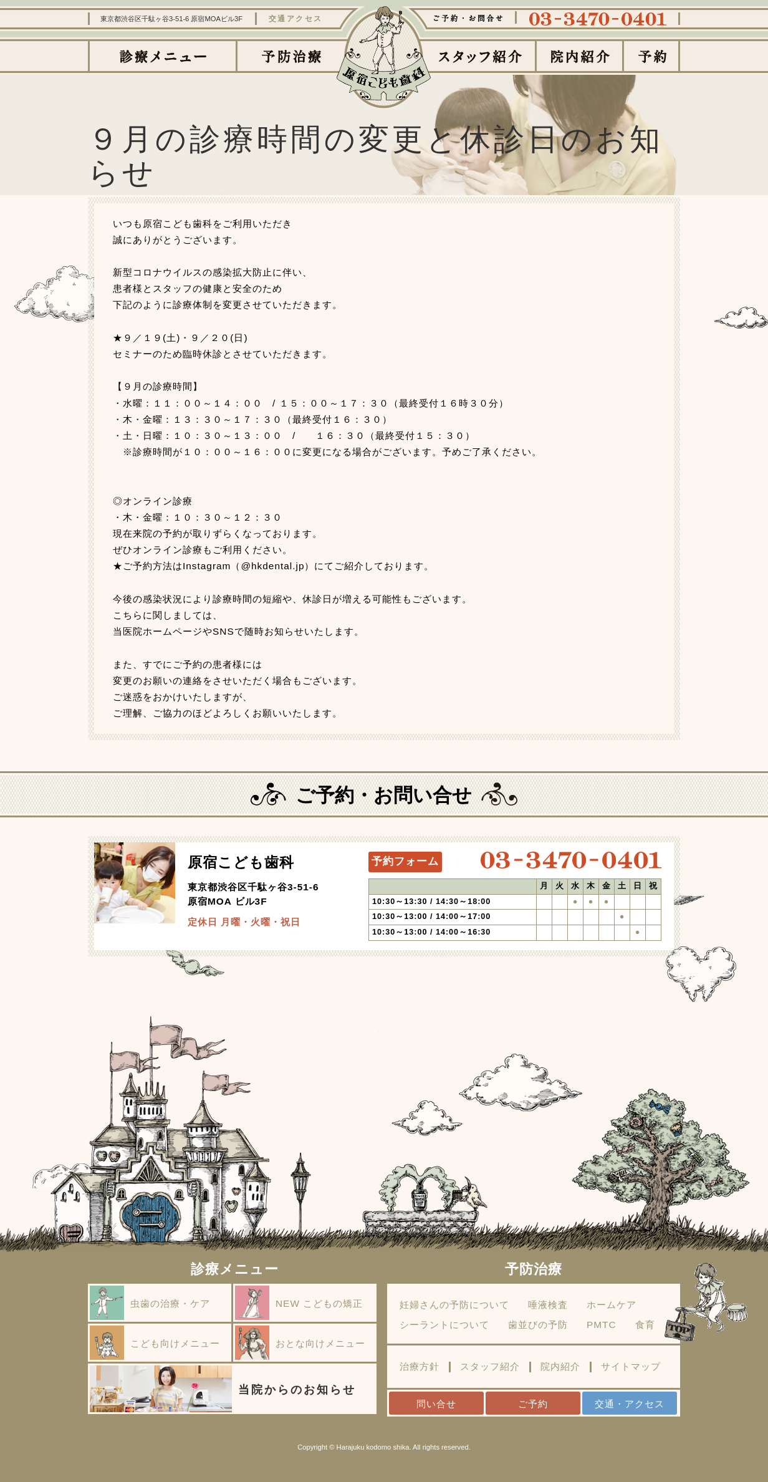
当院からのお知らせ (223, 1388)
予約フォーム (405, 861)
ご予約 (533, 1403)
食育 (645, 1325)
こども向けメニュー (155, 1343)
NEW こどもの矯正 (299, 1303)
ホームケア (611, 1305)
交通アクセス (296, 18)
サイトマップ (631, 1367)
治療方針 (419, 1367)
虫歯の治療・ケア (150, 1303)
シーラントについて (444, 1325)
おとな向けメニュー (300, 1343)
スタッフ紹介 (490, 1367)
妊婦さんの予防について (454, 1305)
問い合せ (436, 1403)
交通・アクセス (630, 1403)
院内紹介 (560, 1367)
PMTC (602, 1325)
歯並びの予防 (538, 1325)
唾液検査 (548, 1305)
